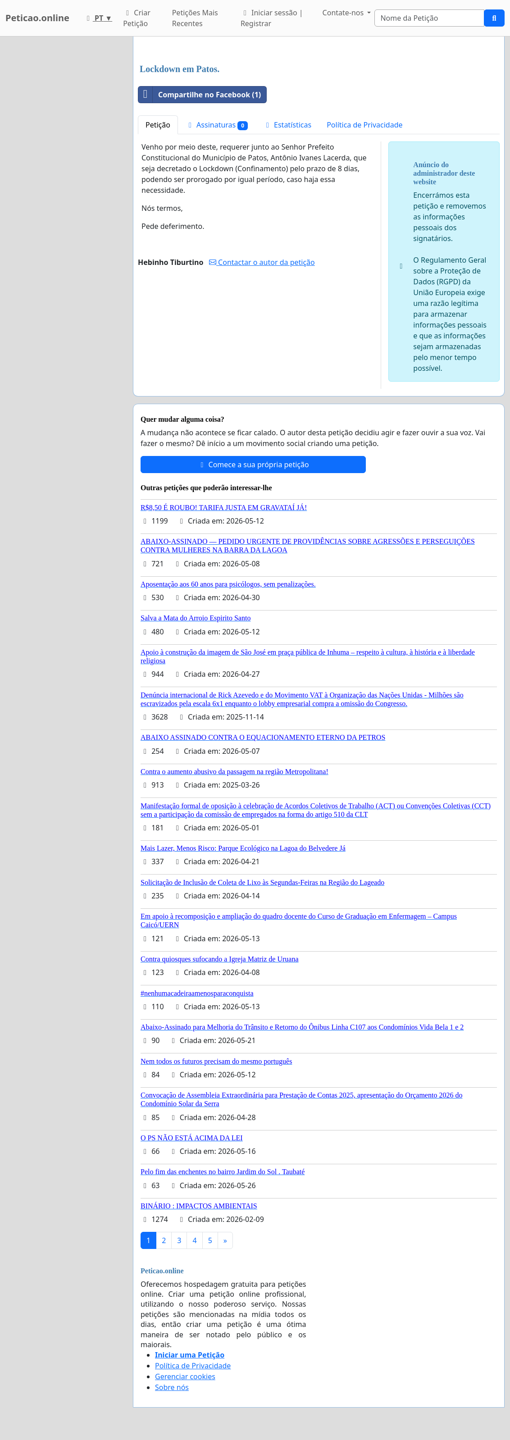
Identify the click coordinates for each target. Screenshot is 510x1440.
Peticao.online (37, 18)
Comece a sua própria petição (253, 464)
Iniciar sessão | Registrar (272, 18)
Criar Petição (136, 18)
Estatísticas (287, 125)
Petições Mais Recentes (195, 18)
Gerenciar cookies (185, 1376)
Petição (158, 125)
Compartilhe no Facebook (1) (199, 95)
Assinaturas (217, 125)
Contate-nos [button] (344, 13)
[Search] (429, 18)
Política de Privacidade (364, 125)
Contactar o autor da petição (262, 262)
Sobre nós (172, 1387)
